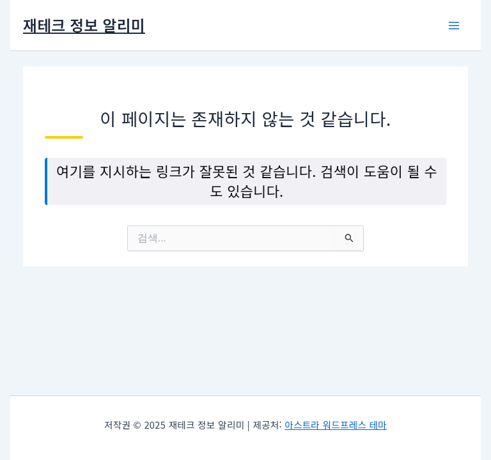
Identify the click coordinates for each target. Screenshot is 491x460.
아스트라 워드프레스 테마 (335, 424)
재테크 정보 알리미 (84, 24)
